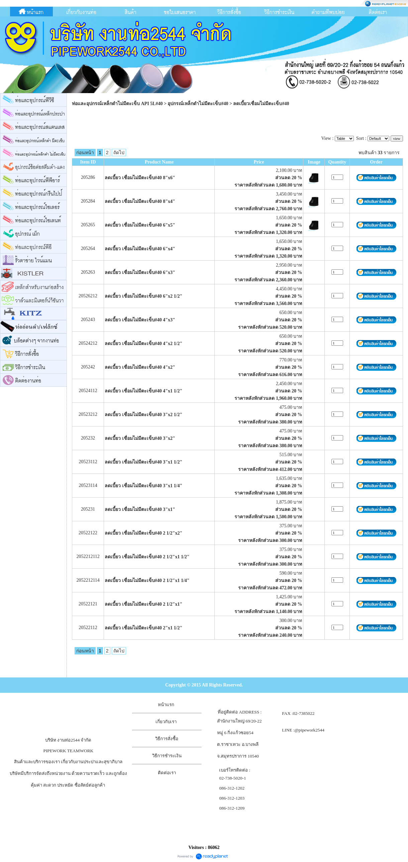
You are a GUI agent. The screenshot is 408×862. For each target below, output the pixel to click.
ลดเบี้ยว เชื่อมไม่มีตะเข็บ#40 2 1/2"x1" (143, 604)
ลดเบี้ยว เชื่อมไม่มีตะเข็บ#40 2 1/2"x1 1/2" (147, 556)
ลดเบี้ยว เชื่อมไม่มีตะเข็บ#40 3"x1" (140, 509)
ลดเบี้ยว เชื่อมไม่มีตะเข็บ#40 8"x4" (140, 201)
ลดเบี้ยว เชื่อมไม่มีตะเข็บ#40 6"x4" (140, 248)
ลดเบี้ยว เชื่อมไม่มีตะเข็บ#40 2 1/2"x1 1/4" (147, 580)
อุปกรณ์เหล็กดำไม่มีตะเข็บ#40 (198, 103)
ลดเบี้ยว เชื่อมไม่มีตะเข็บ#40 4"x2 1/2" (143, 343)
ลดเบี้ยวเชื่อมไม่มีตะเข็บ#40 (261, 103)
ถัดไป (118, 152)
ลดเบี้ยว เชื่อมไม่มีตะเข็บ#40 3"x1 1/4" (143, 485)
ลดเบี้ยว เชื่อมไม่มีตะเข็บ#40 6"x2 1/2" (143, 296)
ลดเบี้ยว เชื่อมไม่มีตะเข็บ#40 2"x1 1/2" (143, 627)
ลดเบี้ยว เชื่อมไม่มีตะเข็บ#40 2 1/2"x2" (143, 533)
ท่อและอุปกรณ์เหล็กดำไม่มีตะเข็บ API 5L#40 (117, 103)
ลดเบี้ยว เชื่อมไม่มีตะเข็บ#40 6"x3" (140, 272)
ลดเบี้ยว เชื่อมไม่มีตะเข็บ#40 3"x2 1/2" (143, 414)
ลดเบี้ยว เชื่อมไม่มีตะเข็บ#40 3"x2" (140, 438)
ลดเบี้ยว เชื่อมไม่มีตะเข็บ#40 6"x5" (140, 225)
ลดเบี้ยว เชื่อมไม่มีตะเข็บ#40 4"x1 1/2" (143, 390)
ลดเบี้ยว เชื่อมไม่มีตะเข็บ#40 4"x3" (140, 319)
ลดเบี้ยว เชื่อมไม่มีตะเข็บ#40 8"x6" (140, 177)
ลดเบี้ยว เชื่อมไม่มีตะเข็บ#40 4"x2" (140, 367)
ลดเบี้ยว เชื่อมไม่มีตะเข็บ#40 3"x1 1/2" (143, 462)
